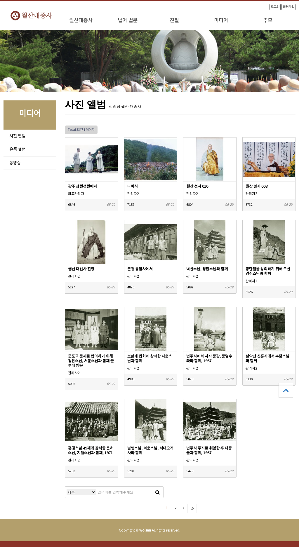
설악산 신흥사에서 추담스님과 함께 (267, 358)
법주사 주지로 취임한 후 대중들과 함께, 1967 (209, 450)
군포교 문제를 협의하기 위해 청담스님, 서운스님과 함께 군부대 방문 (91, 361)
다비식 (132, 186)
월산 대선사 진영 (81, 269)
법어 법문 (128, 21)
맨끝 (192, 508)
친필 (174, 21)
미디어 (221, 21)
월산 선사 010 (197, 186)
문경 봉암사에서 (140, 269)
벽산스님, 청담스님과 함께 (207, 269)
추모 (267, 21)
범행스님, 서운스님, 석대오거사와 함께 (150, 450)
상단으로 (286, 390)
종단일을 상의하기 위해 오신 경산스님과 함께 (268, 271)
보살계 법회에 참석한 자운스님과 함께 (149, 358)
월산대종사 (81, 21)
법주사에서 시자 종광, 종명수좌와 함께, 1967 (209, 358)
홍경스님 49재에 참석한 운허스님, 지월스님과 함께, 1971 (90, 450)
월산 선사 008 (256, 186)
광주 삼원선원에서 (82, 186)
